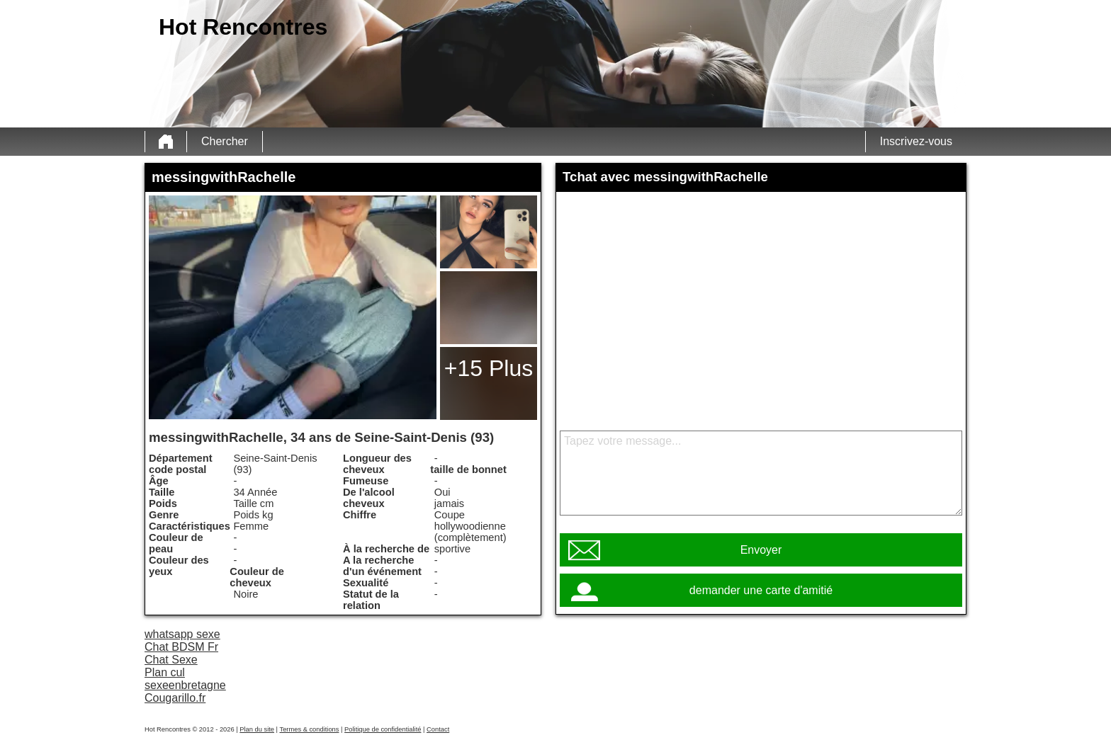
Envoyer (761, 550)
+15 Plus (488, 368)
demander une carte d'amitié (761, 590)
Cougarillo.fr (175, 698)
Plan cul (165, 672)
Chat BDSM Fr (181, 647)
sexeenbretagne (185, 685)
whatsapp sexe (182, 634)
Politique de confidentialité (382, 729)
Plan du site (256, 729)
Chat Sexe (171, 660)
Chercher (224, 141)
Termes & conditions (309, 729)
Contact (438, 729)
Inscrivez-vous (916, 141)
